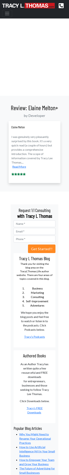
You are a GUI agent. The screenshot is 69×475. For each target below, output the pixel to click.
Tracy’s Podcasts (34, 336)
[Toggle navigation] (7, 13)
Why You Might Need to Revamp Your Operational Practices (35, 438)
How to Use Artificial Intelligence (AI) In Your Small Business (37, 451)
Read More (19, 166)
